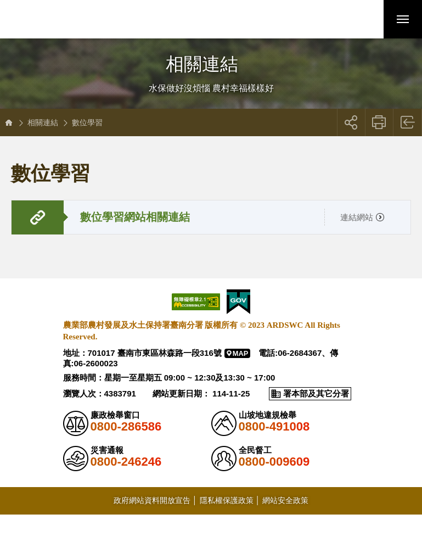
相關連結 (42, 122)
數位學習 (87, 122)
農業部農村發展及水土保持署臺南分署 (83, 19)
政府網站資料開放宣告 (152, 500)
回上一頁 (408, 122)
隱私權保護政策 (227, 500)
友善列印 (379, 122)
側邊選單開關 (211, 53)
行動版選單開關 (403, 21)
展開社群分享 (351, 122)
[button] (364, 19)
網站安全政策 (285, 500)
